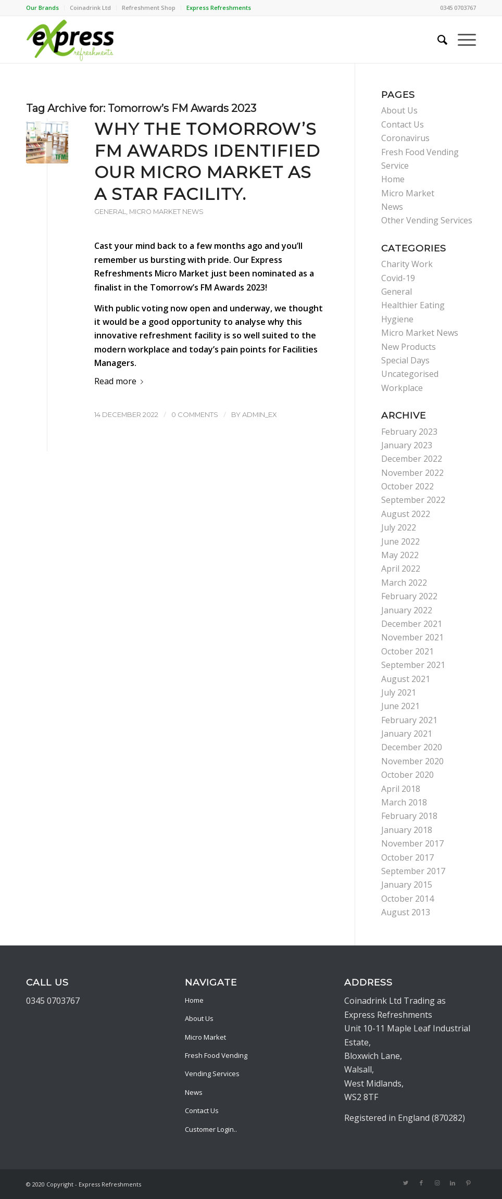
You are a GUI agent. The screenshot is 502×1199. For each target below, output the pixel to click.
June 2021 (400, 706)
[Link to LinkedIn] (452, 1183)
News (392, 206)
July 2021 (398, 692)
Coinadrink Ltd (90, 7)
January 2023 (406, 445)
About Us (399, 110)
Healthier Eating (413, 305)
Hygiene (397, 319)
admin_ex (259, 414)
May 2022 (400, 555)
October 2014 (407, 898)
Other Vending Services (426, 220)
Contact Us (402, 124)
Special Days (405, 360)
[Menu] (461, 39)
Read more (120, 381)
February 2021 (409, 720)
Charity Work (407, 264)
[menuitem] (45, 7)
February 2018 (409, 816)
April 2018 (400, 788)
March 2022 (404, 582)
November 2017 (412, 843)
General (110, 212)
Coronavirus (405, 138)
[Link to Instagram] (437, 1183)
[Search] (437, 39)
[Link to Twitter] (405, 1183)
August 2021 (405, 679)
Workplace (402, 388)
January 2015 (406, 884)
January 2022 (406, 610)
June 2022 (400, 541)
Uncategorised (409, 374)
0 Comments (194, 414)
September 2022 (413, 500)
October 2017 (407, 857)
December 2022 (411, 458)
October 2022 (407, 486)
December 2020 (411, 747)
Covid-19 (398, 278)
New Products (408, 346)
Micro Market (407, 193)
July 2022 (398, 527)
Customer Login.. (211, 1129)
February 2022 (409, 596)
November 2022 (412, 472)
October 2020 (407, 774)
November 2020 (412, 761)
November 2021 (412, 637)
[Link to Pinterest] (468, 1183)
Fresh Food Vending (216, 1055)
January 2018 (406, 830)
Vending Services (212, 1073)
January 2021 (406, 733)
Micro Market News (166, 212)
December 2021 (411, 623)
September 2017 (413, 871)
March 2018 (404, 802)
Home (393, 179)
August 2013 (405, 912)
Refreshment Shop (148, 7)
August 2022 (405, 514)
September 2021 (413, 665)
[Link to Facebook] (421, 1183)
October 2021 (407, 651)
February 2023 (409, 431)
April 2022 (400, 568)
